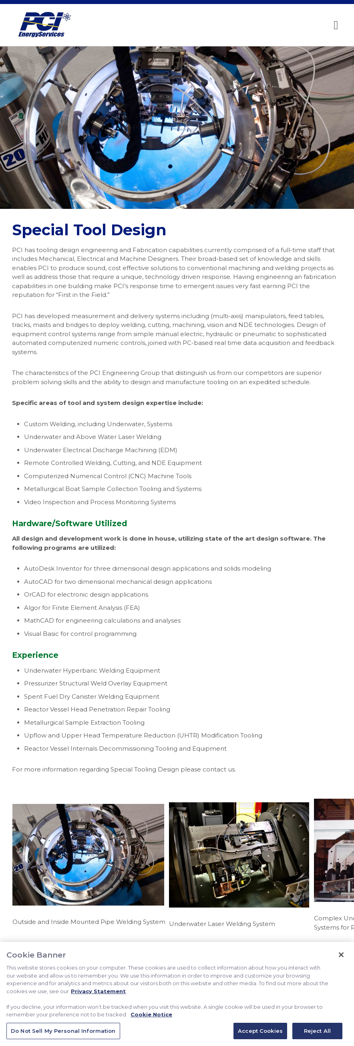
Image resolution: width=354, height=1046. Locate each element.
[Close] (341, 957)
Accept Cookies (260, 1033)
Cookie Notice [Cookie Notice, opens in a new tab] (151, 1017)
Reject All (317, 1033)
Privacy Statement (98, 994)
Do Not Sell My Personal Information (63, 1033)
